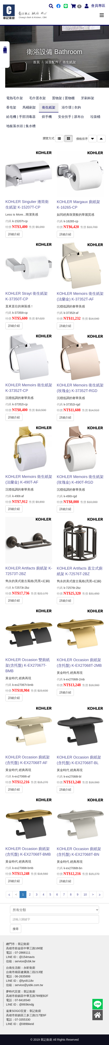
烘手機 (47, 116)
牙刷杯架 (87, 98)
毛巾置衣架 (37, 98)
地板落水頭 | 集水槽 (21, 126)
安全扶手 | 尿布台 (71, 116)
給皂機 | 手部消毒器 (21, 116)
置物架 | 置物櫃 (63, 98)
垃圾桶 (95, 116)
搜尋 (16, 928)
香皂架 (11, 107)
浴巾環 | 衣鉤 (71, 107)
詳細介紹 (14, 230)
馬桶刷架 (29, 107)
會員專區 (98, 6)
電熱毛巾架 (14, 98)
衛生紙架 (48, 107)
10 (85, 894)
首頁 (36, 62)
